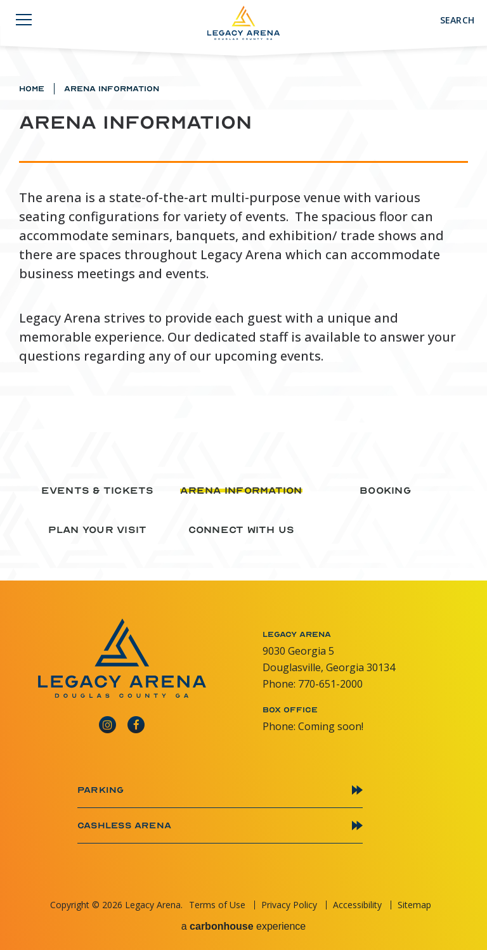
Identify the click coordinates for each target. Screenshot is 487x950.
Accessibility (357, 905)
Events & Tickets (97, 490)
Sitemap (414, 905)
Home (31, 88)
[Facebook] (136, 721)
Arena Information (241, 490)
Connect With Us (241, 530)
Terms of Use (217, 905)
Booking (385, 490)
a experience (243, 926)
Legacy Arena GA (243, 22)
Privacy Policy (289, 905)
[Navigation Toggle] (24, 22)
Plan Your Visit (97, 530)
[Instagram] (107, 721)
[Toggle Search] (450, 20)
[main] (243, 216)
